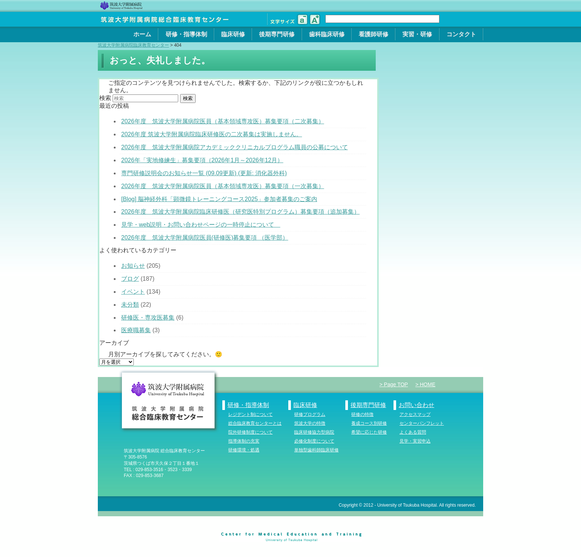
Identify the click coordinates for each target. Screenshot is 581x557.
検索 (105, 98)
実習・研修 (417, 34)
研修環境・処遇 (243, 450)
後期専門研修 (277, 34)
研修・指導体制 (186, 34)
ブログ (130, 279)
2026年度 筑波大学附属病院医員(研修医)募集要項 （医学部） (204, 237)
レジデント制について (250, 414)
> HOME (425, 384)
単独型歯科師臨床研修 (316, 450)
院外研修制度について (250, 432)
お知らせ (133, 266)
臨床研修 (233, 34)
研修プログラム (309, 414)
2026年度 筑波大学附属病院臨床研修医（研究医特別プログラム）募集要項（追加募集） (240, 212)
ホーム (142, 34)
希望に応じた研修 (369, 432)
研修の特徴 (362, 414)
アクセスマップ (415, 414)
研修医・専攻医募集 (148, 317)
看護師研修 (373, 34)
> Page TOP (393, 384)
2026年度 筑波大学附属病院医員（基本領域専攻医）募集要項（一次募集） (222, 186)
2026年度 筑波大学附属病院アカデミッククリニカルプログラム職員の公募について (234, 147)
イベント (133, 291)
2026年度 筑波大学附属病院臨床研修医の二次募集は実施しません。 (211, 134)
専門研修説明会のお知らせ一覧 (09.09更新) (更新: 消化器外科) (204, 173)
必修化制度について (314, 441)
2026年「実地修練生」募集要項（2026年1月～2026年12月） (202, 160)
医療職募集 (136, 330)
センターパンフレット (421, 423)
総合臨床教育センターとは (255, 423)
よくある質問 (412, 432)
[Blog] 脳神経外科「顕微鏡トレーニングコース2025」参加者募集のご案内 (219, 199)
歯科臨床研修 (327, 34)
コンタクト (461, 34)
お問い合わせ (416, 405)
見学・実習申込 (415, 441)
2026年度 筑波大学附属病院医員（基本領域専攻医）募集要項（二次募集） (222, 121)
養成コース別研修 (369, 423)
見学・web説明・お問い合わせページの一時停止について (200, 224)
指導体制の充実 (243, 441)
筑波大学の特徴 (309, 423)
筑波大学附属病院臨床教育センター (133, 45)
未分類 (130, 304)
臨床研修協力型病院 (314, 432)
